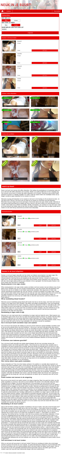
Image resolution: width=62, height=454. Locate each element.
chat (40, 225)
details (45, 50)
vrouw (16, 20)
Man (6, 20)
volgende (30, 32)
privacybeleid (19, 452)
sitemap (6, 452)
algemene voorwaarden (13, 452)
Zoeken (8, 11)
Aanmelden (57, 11)
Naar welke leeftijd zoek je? (13, 27)
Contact (23, 452)
